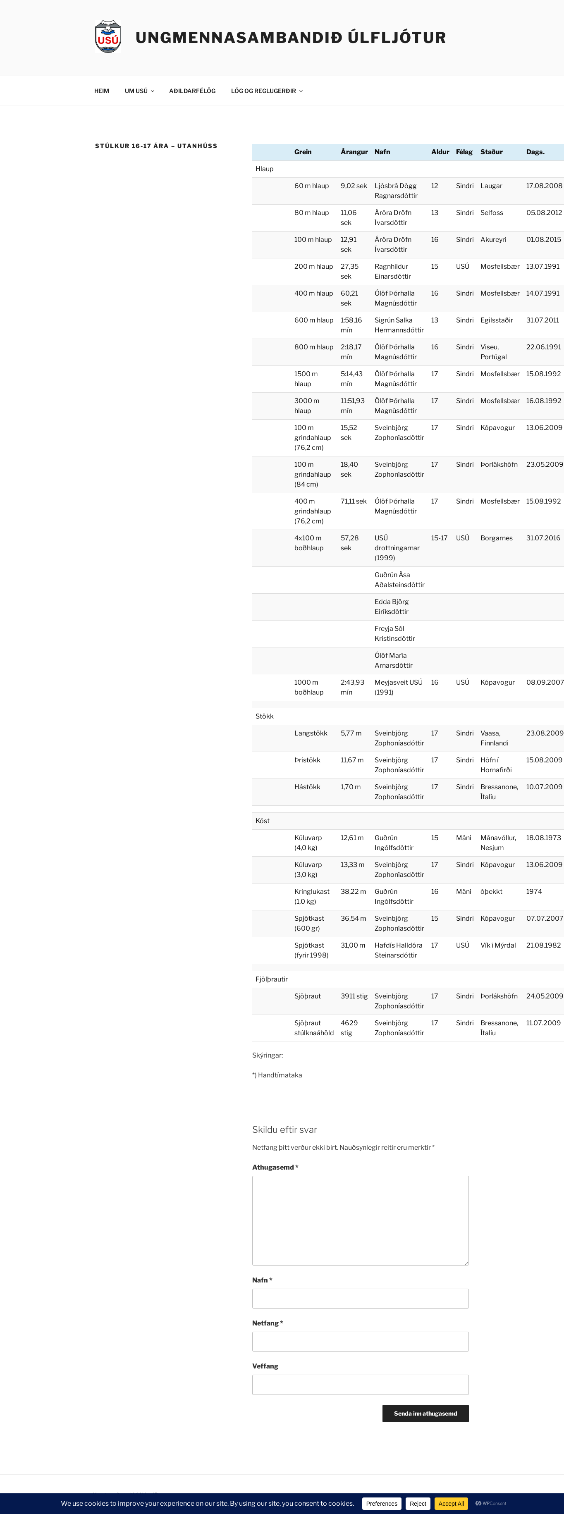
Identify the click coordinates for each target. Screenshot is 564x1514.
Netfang (267, 1323)
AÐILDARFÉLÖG (192, 90)
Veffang (265, 1366)
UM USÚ (140, 90)
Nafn (262, 1280)
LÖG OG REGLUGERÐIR (267, 90)
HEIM (101, 90)
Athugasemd (275, 1167)
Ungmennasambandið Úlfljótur (291, 38)
